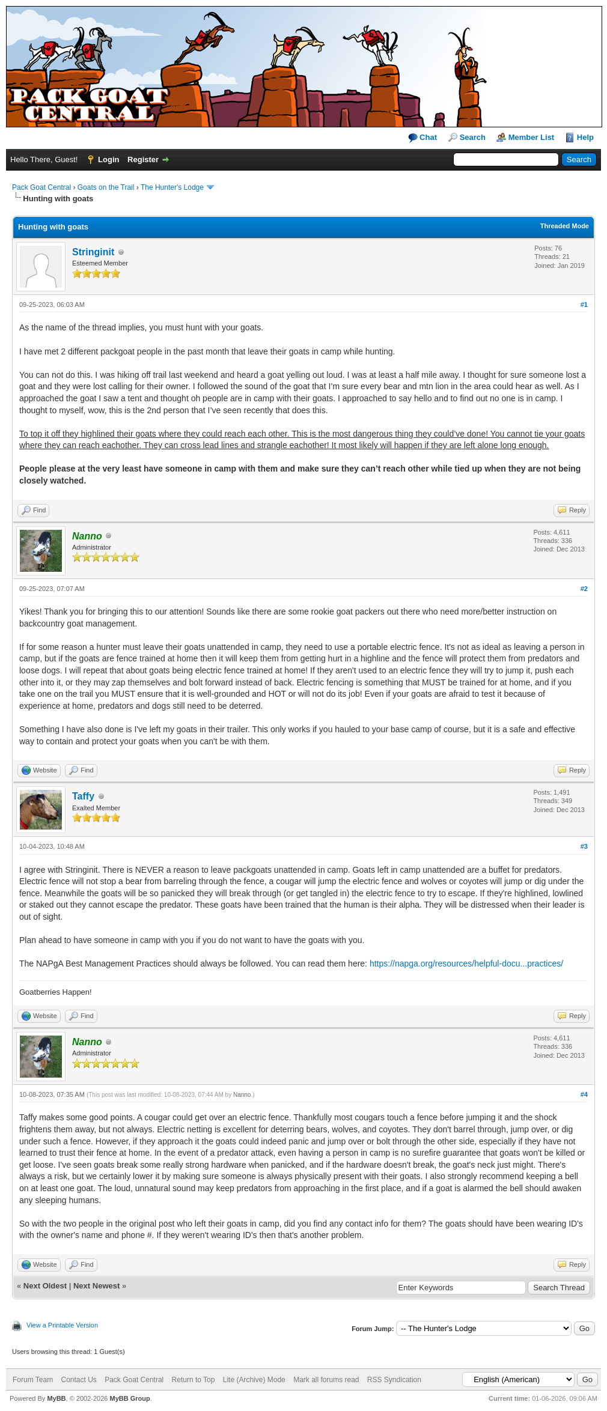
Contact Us (78, 1380)
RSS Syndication (394, 1380)
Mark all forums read (326, 1380)
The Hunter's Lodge (172, 187)
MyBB (56, 1398)
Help (585, 137)
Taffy (83, 796)
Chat (423, 138)
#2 (584, 588)
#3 (584, 846)
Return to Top (193, 1380)
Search (473, 137)
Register (143, 159)
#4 (584, 1094)
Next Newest (96, 1285)
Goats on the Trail (106, 187)
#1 (584, 304)
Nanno (242, 1094)
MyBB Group (129, 1398)
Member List (531, 137)
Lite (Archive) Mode (254, 1380)
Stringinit (93, 252)
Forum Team (33, 1380)
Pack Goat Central (41, 187)
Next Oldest (45, 1285)
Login (108, 159)
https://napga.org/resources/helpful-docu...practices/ (466, 963)
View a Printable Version (62, 1325)
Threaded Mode (564, 225)
